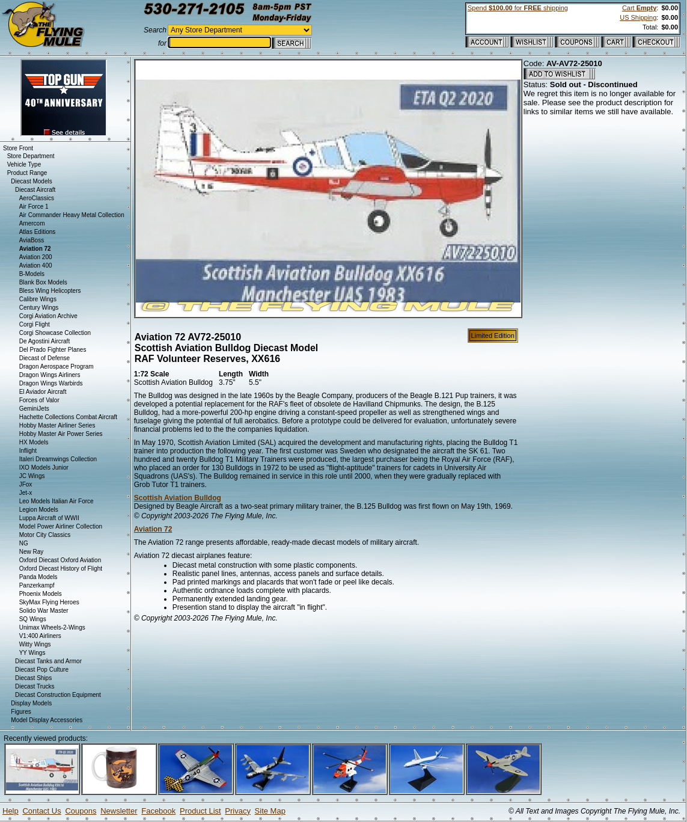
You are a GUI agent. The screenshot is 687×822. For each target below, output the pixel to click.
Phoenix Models (40, 593)
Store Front (18, 148)
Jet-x (25, 492)
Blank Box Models (43, 282)
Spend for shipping (518, 7)
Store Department (31, 156)
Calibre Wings (37, 299)
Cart (639, 7)
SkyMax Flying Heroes (49, 602)
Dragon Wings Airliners (50, 375)
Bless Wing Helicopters (50, 290)
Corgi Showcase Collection (55, 333)
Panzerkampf (37, 585)
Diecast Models (31, 181)
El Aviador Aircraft (43, 391)
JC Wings (32, 476)
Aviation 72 (153, 529)
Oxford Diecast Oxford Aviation (60, 560)
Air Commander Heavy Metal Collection (71, 215)
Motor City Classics (45, 535)
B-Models (31, 274)
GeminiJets (34, 408)
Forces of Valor (39, 400)
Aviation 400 (35, 265)
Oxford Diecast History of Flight (60, 568)
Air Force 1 (34, 206)
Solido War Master (44, 610)
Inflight (28, 450)
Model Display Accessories (46, 720)
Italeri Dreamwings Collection (58, 459)
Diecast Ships (33, 678)
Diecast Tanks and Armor (48, 661)
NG (23, 543)
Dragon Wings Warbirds (51, 383)
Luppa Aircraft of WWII (49, 518)
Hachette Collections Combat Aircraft (68, 417)
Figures (21, 711)
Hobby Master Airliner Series (57, 425)
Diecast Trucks (35, 686)
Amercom (32, 223)
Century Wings (39, 307)
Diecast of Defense (44, 358)
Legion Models (38, 509)
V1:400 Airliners (40, 636)
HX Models (34, 442)
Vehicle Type (24, 164)
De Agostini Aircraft (44, 341)
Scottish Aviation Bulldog (177, 498)
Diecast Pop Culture (42, 669)
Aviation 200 (35, 257)
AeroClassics (36, 198)
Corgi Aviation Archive (48, 316)
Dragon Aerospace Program (56, 366)
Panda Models (38, 577)
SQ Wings (32, 619)
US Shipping (638, 17)
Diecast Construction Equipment (58, 695)
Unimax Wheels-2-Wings (52, 627)
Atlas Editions (37, 232)
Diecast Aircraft (35, 189)
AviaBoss (31, 240)
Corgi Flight (34, 324)
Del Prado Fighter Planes (53, 349)
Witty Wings (35, 644)
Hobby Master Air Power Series (61, 434)
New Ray (31, 551)
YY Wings (32, 652)
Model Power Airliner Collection (60, 526)
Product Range (27, 173)
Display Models (31, 703)
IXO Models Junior (44, 467)
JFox (25, 484)
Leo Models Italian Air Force (56, 501)
